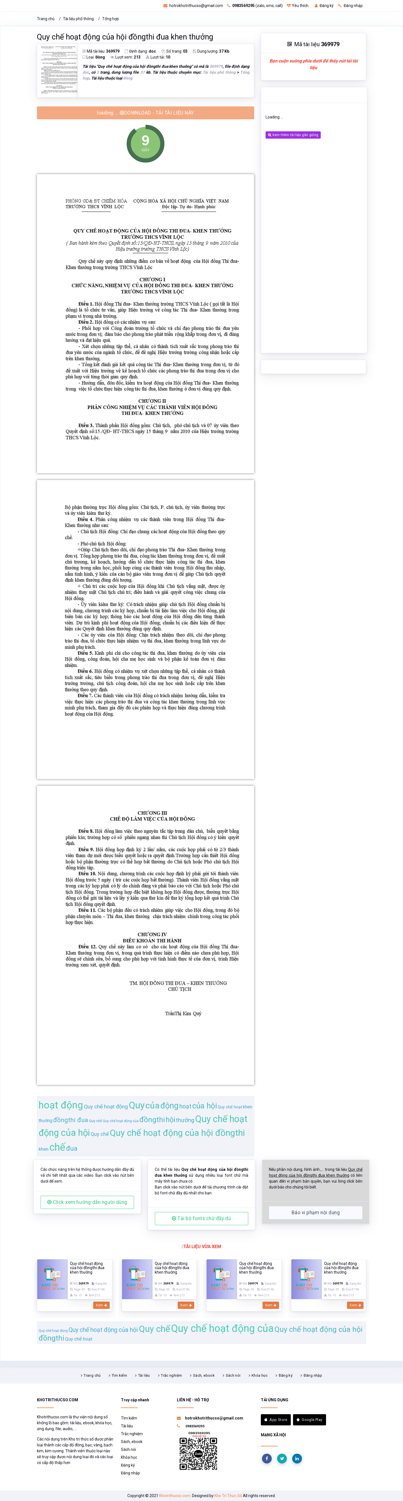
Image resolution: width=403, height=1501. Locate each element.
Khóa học (260, 1375)
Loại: (94, 57)
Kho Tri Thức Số (228, 1495)
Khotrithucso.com (174, 1495)
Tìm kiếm (119, 1375)
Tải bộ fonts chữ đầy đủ (201, 1218)
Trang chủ (46, 19)
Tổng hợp (110, 19)
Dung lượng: (211, 51)
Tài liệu (144, 1375)
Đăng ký (324, 5)
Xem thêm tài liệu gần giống (293, 135)
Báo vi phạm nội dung (316, 1212)
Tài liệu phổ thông (78, 19)
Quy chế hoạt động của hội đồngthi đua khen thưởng (125, 36)
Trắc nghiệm (171, 1375)
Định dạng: (140, 51)
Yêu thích (297, 5)
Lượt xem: (125, 57)
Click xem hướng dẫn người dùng (87, 1202)
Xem (101, 1305)
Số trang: (174, 51)
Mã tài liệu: (101, 51)
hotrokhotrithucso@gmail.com (193, 5)
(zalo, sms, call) (255, 5)
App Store (275, 1420)
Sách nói (233, 1375)
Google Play (309, 1420)
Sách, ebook (204, 1375)
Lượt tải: (158, 57)
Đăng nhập (350, 5)
